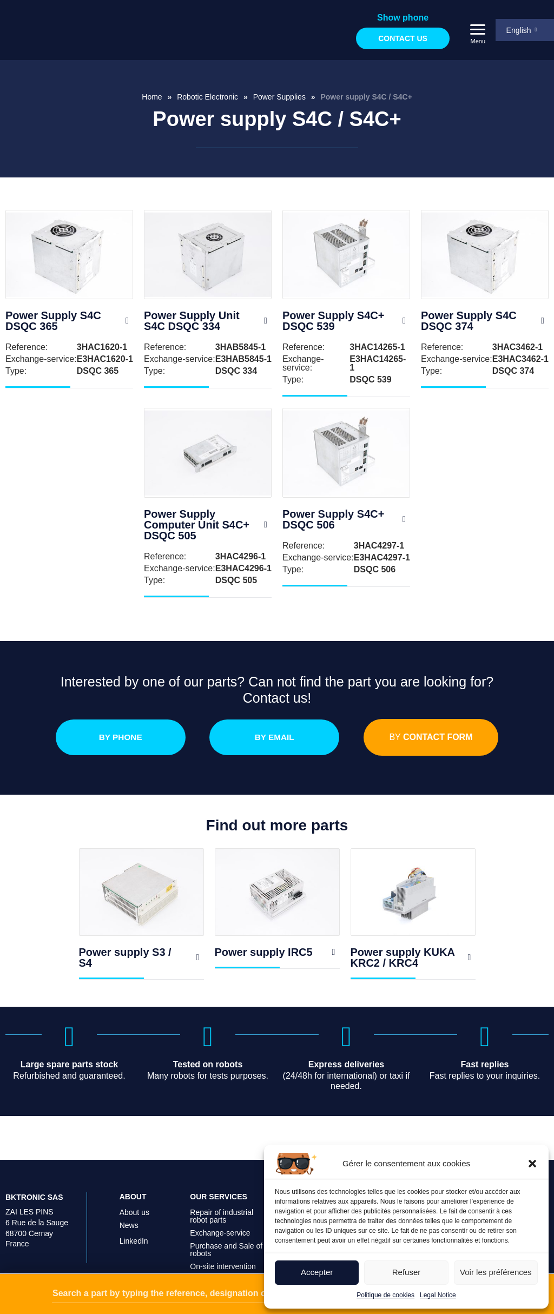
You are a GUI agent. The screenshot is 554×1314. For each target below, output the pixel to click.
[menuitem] (524, 30)
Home (152, 97)
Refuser (406, 1272)
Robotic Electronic (207, 97)
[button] (532, 1163)
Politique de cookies (385, 1295)
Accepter (317, 1272)
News (129, 1230)
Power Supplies (279, 97)
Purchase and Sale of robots (226, 1255)
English (517, 30)
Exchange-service (220, 1238)
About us (134, 1217)
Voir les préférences (496, 1272)
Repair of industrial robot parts (221, 1221)
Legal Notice (438, 1295)
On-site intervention (222, 1271)
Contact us (401, 38)
